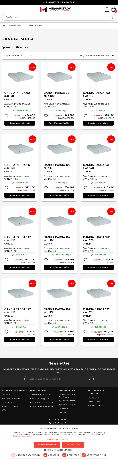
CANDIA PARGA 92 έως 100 (56, 94)
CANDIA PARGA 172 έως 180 (17, 311)
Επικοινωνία (93, 398)
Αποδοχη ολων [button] (72, 445)
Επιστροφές (64, 412)
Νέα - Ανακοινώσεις (11, 399)
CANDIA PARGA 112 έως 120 (17, 167)
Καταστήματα (94, 402)
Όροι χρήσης (8, 402)
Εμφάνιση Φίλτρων (15, 47)
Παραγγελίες (65, 408)
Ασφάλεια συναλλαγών (40, 395)
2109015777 (52, 2)
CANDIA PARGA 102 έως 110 (96, 94)
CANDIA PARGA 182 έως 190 (57, 311)
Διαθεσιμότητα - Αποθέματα (67, 395)
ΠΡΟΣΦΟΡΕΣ (14, 25)
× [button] (113, 427)
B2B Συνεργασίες (96, 405)
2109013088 (68, 2)
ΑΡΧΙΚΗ (4, 25)
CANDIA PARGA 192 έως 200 (96, 311)
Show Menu (5, 9)
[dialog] (59, 442)
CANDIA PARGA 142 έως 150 (17, 239)
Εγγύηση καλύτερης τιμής (42, 402)
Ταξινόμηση (95, 55)
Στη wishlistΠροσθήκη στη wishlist (6, 116)
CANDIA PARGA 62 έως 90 (17, 94)
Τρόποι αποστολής (68, 401)
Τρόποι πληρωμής (67, 405)
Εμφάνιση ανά (13, 55)
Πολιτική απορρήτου (40, 399)
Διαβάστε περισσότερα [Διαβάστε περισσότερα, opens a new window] (22, 435)
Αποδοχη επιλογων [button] (47, 445)
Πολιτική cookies (10, 406)
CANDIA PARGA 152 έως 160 (57, 239)
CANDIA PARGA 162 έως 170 (96, 239)
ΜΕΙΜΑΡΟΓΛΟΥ (55, 9)
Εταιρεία (6, 395)
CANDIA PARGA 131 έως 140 (96, 167)
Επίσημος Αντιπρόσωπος (41, 406)
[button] (59, 439)
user (106, 9)
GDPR (4, 410)
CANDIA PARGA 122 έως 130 (57, 167)
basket (113, 10)
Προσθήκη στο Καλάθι (20, 123)
